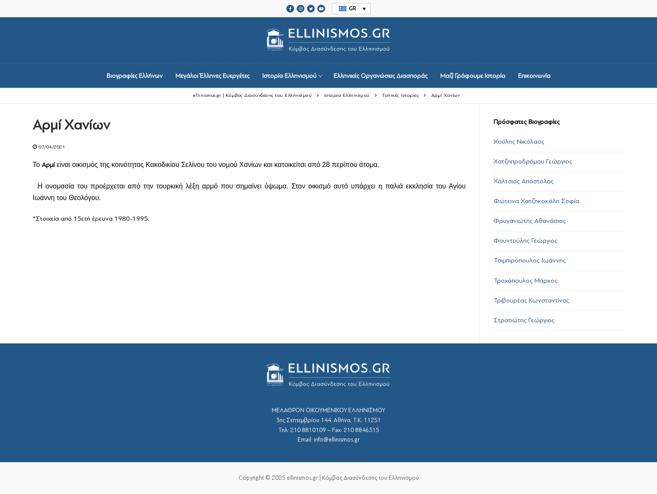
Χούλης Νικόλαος (519, 141)
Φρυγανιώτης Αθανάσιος (530, 221)
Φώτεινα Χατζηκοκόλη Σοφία (536, 201)
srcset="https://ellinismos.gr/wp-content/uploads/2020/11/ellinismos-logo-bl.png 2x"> (328, 40)
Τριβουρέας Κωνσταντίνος (531, 300)
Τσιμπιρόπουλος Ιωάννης (530, 260)
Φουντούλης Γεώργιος (526, 240)
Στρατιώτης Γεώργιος (524, 320)
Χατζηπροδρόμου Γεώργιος (533, 161)
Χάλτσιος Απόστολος (524, 181)
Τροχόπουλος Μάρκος (526, 280)
